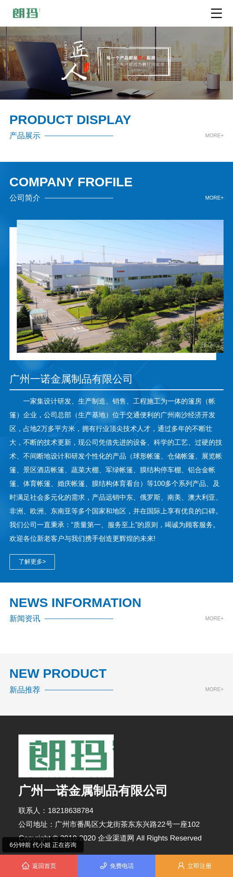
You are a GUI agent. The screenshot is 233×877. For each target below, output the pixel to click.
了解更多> (32, 561)
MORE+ (214, 136)
